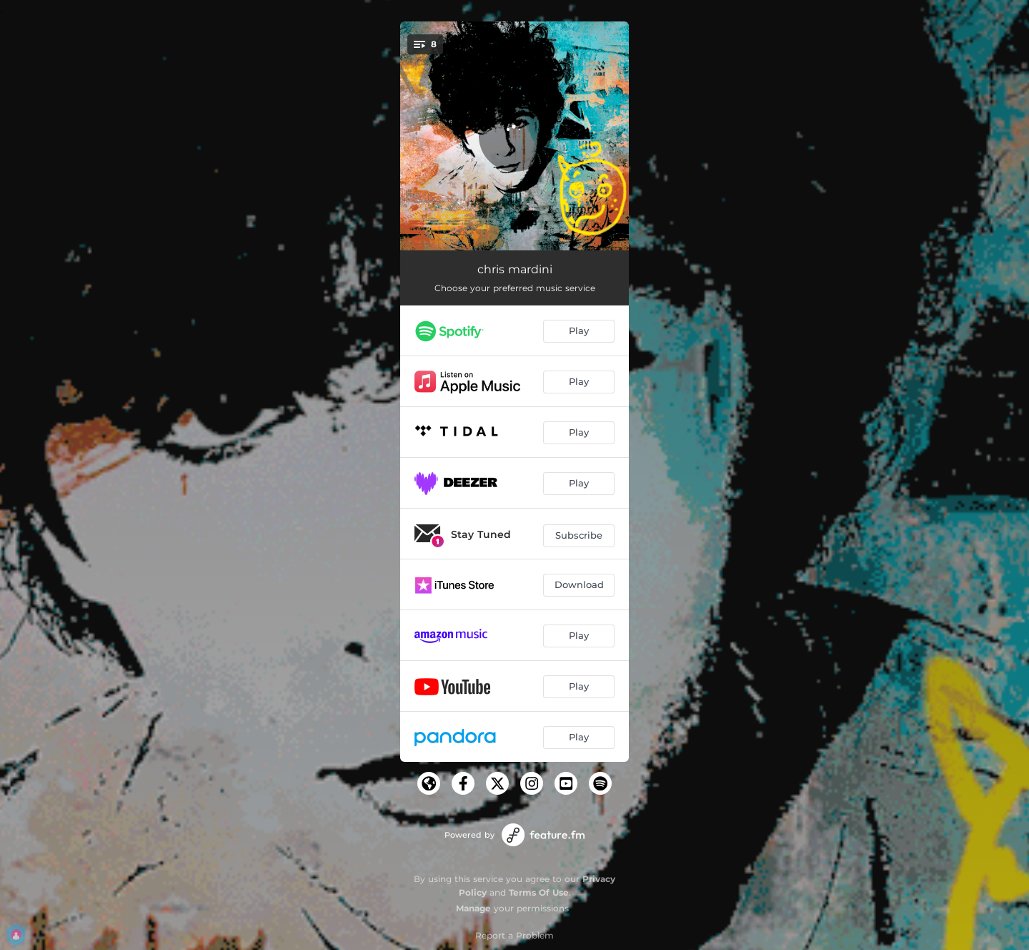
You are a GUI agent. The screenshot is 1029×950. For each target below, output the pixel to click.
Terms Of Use (539, 892)
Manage (473, 908)
